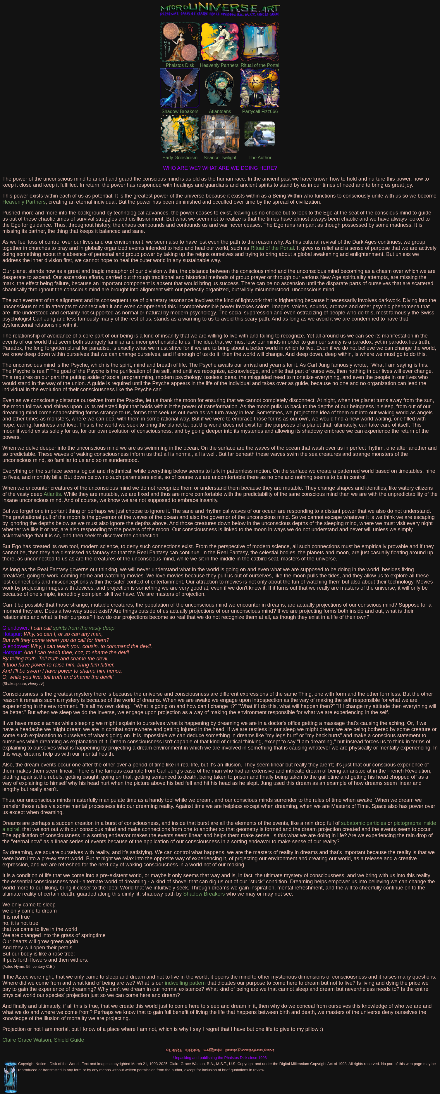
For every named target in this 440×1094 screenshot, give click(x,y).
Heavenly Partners (24, 202)
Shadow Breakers (204, 894)
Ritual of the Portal (272, 248)
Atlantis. (53, 494)
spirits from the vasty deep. (84, 628)
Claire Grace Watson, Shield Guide (43, 1040)
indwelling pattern (185, 983)
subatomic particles (363, 823)
